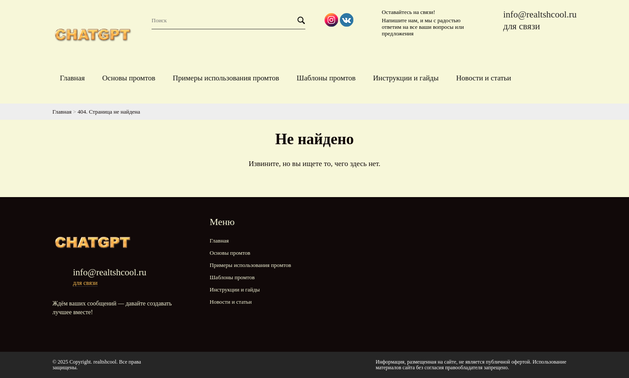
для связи (521, 26)
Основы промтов (128, 78)
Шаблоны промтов (326, 78)
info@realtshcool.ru (540, 14)
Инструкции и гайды (406, 78)
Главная (72, 78)
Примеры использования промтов (226, 78)
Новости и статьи (483, 78)
